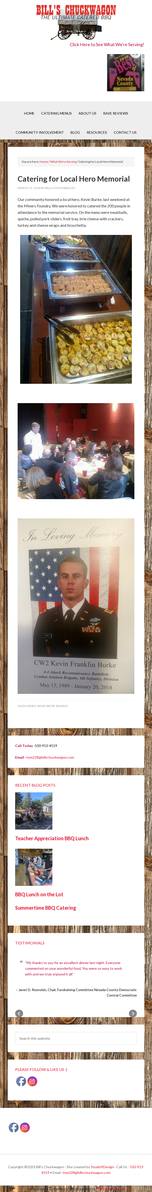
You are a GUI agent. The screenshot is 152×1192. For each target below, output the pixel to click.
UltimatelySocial (111, 1188)
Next (133, 1014)
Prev (19, 1014)
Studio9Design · (103, 1167)
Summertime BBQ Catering (45, 908)
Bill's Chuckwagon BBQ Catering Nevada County (76, 23)
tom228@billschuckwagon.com (50, 757)
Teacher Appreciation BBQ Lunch (52, 838)
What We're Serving (52, 706)
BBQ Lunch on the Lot (39, 894)
